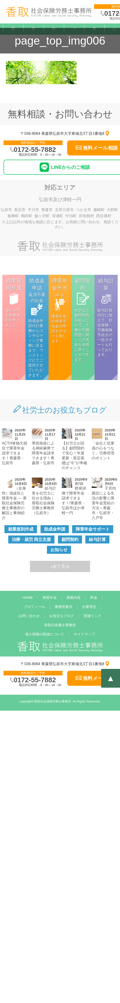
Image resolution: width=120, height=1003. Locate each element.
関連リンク (92, 616)
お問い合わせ (29, 616)
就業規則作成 (20, 529)
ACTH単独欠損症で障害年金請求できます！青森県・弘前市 (14, 453)
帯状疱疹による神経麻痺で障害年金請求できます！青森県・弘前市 (43, 453)
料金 (93, 598)
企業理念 (89, 607)
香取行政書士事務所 (60, 625)
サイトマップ (84, 634)
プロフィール (74, 57)
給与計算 (97, 539)
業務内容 (73, 598)
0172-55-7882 (35, 149)
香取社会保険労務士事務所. (53, 701)
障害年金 (50, 598)
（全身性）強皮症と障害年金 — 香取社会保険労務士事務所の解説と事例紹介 (14, 503)
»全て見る (60, 566)
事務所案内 (63, 607)
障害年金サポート (93, 529)
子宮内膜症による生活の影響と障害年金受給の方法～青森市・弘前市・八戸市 (104, 503)
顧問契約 (70, 539)
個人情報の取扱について (44, 634)
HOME (27, 598)
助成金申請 (54, 529)
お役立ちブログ (61, 616)
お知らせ (58, 549)
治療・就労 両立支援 (31, 539)
